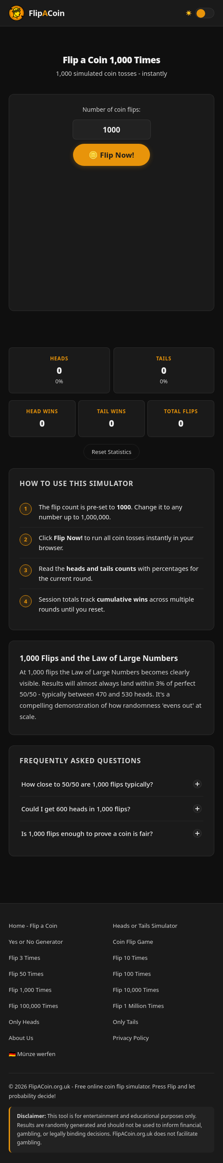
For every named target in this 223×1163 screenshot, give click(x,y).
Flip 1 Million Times (138, 1006)
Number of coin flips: (111, 109)
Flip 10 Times (130, 958)
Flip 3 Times (24, 958)
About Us (21, 1038)
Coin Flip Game (133, 942)
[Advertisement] (111, 235)
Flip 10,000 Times (136, 990)
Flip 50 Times (26, 974)
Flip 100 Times (132, 974)
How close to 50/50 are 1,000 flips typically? (111, 784)
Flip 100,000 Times (33, 1006)
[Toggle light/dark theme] (204, 13)
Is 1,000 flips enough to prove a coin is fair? (111, 833)
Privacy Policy (131, 1038)
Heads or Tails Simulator (145, 926)
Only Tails (125, 1022)
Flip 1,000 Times (30, 990)
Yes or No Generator (36, 942)
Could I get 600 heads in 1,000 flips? (111, 808)
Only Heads (24, 1022)
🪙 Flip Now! (111, 155)
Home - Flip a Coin (33, 926)
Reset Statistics (112, 452)
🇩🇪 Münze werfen (32, 1054)
